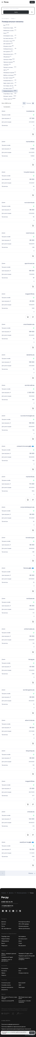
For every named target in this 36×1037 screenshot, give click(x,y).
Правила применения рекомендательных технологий (16, 1029)
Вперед (32, 873)
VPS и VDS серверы (24, 924)
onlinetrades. (29, 629)
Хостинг (3, 924)
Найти (16, 12)
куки (9, 1032)
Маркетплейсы (5, 938)
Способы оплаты (6, 985)
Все (6, 25)
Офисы (3, 973)
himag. (31, 659)
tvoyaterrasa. (29, 172)
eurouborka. (29, 202)
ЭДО (20, 985)
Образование (5, 941)
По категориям (5, 18)
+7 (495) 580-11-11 (7, 906)
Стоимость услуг (5, 982)
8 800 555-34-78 (6, 902)
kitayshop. (30, 751)
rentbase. (30, 598)
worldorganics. (28, 690)
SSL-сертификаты (6, 928)
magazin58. (29, 294)
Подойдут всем (5, 936)
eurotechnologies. (27, 416)
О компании (4, 968)
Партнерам (22, 987)
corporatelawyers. (27, 507)
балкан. (27, 568)
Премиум (28, 103)
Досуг (20, 941)
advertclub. (29, 720)
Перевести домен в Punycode (27, 955)
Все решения (22, 945)
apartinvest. (29, 263)
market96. (30, 141)
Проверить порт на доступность (6, 960)
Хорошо (32, 1032)
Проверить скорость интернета (24, 958)
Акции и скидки (23, 968)
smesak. (30, 812)
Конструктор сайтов (24, 921)
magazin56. (29, 781)
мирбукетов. (25, 842)
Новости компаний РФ (7, 1000)
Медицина (4, 945)
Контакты (4, 970)
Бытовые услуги (23, 938)
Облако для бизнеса (24, 928)
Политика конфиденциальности (10, 1024)
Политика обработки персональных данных (13, 1026)
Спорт (20, 943)
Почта (3, 926)
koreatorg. (30, 537)
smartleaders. (28, 324)
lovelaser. (30, 111)
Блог (20, 970)
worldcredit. (29, 385)
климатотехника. (24, 446)
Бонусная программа (7, 987)
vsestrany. (30, 233)
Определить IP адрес (7, 957)
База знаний (22, 982)
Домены (3, 921)
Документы (4, 989)
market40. (30, 477)
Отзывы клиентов (23, 973)
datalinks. (30, 355)
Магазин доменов (23, 926)
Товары (12, 18)
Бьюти (3, 943)
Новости (3, 975)
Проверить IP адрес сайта (26, 953)
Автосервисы (22, 936)
